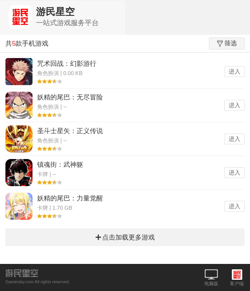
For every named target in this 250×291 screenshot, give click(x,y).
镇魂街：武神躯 (60, 164)
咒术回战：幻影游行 (66, 63)
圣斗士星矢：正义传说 (70, 131)
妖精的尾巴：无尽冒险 (70, 97)
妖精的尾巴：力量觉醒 (70, 198)
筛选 (227, 43)
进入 (234, 71)
